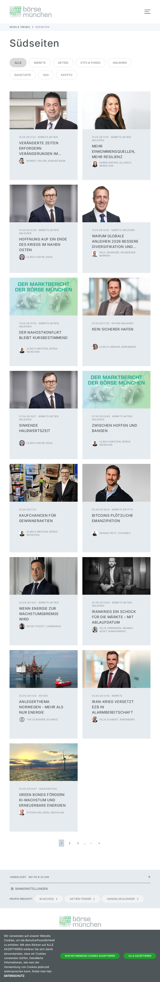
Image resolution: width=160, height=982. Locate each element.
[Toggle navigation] (147, 11)
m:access (49, 898)
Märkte (40, 62)
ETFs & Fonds (90, 62)
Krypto (66, 75)
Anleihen (120, 62)
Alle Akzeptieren (139, 955)
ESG (46, 75)
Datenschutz (14, 975)
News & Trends (20, 27)
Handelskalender (123, 898)
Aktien (63, 62)
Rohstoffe (22, 75)
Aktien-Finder (82, 898)
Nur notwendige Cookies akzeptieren (90, 955)
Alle (18, 62)
